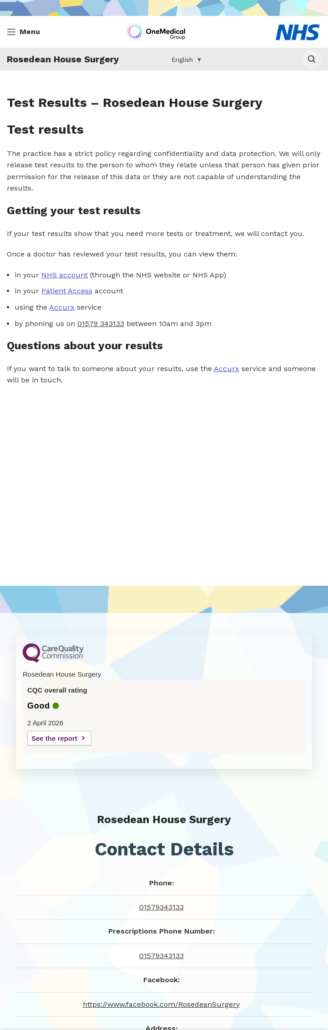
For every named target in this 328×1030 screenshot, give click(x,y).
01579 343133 (100, 323)
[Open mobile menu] (23, 32)
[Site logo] (157, 31)
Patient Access (66, 290)
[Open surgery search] (311, 59)
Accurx (62, 307)
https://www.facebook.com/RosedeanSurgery (161, 1004)
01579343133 (161, 907)
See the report (54, 738)
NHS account (64, 275)
